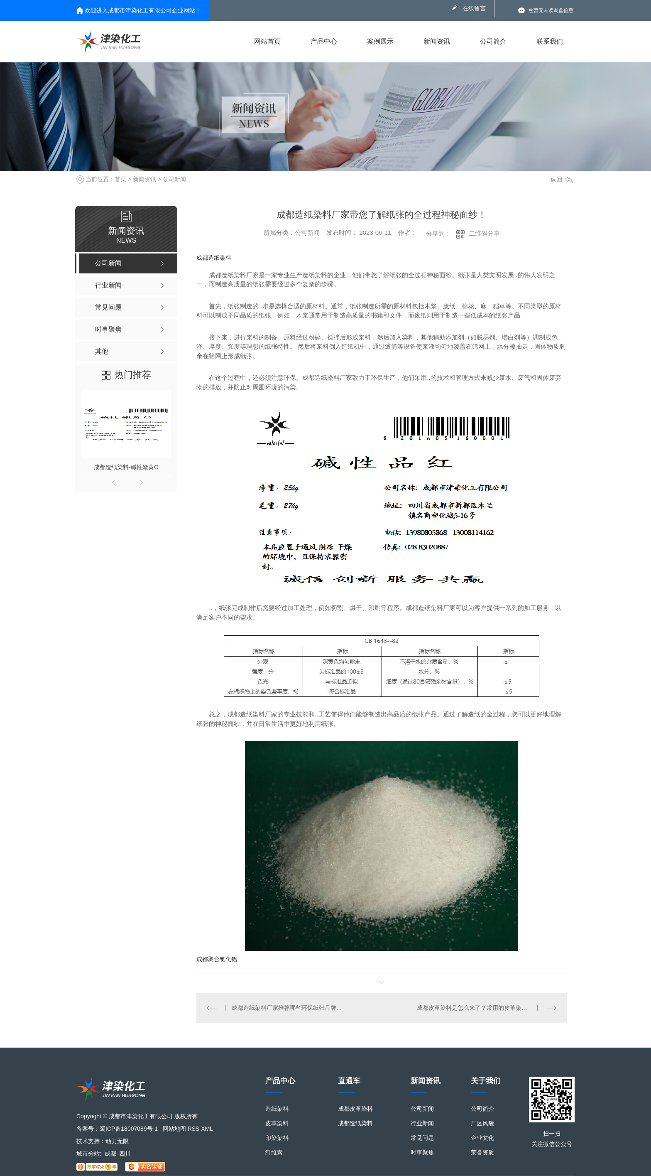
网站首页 (267, 41)
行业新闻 (422, 1123)
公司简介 (493, 41)
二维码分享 (484, 233)
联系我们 (549, 41)
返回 (561, 179)
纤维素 (274, 1152)
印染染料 (277, 1138)
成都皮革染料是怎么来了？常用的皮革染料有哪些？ (484, 1007)
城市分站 (88, 1153)
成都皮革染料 (355, 1109)
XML (207, 1128)
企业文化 (482, 1138)
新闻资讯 (436, 41)
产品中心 (324, 41)
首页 (120, 179)
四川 (125, 1153)
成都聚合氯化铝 (216, 959)
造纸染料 (277, 1109)
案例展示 (380, 41)
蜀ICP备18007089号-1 (129, 1128)
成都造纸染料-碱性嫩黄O (126, 467)
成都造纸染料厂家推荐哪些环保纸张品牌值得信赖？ (289, 1007)
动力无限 (117, 1141)
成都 (110, 1153)
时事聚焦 (422, 1152)
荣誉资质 (482, 1152)
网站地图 (174, 1128)
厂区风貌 (482, 1123)
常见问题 (422, 1138)
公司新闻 (174, 179)
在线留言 (474, 8)
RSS (194, 1128)
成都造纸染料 (213, 257)
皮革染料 (277, 1123)
